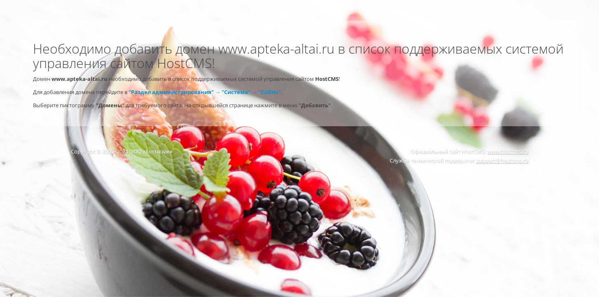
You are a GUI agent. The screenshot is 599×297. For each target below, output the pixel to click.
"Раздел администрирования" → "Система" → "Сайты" (205, 92)
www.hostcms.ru (507, 151)
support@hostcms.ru (502, 160)
